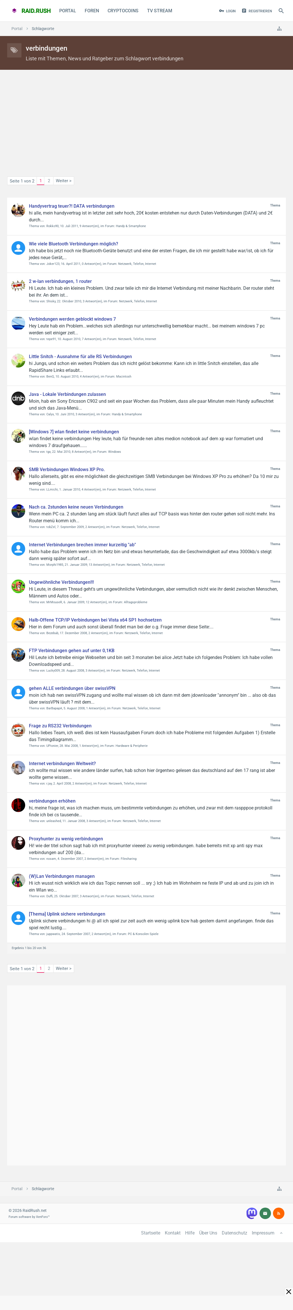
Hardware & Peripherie (132, 746)
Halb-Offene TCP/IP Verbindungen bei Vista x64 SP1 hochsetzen (95, 620)
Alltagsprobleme (135, 602)
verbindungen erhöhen (52, 801)
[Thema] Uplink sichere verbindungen (67, 914)
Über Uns (208, 1233)
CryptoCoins (123, 10)
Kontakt (173, 1233)
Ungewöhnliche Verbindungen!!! (61, 582)
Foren (92, 10)
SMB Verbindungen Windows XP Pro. (67, 469)
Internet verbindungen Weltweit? (62, 763)
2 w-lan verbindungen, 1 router (60, 281)
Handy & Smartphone (131, 226)
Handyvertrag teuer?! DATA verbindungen (71, 206)
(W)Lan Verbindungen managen (62, 876)
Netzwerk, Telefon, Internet (137, 264)
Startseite (150, 1233)
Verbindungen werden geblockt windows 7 (72, 319)
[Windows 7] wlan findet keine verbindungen (74, 431)
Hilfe (190, 1233)
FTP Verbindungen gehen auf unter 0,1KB (71, 650)
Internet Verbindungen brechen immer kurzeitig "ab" (82, 544)
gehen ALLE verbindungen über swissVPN (72, 688)
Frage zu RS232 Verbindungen (60, 726)
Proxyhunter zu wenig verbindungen (66, 838)
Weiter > (64, 180)
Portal (67, 10)
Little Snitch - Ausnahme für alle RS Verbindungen (80, 356)
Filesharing (128, 859)
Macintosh (123, 376)
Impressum (263, 1233)
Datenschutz (234, 1233)
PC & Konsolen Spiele (143, 934)
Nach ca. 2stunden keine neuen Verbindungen (76, 507)
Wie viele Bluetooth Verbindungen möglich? (73, 244)
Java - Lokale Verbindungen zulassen (67, 394)
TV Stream (159, 10)
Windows (114, 452)
